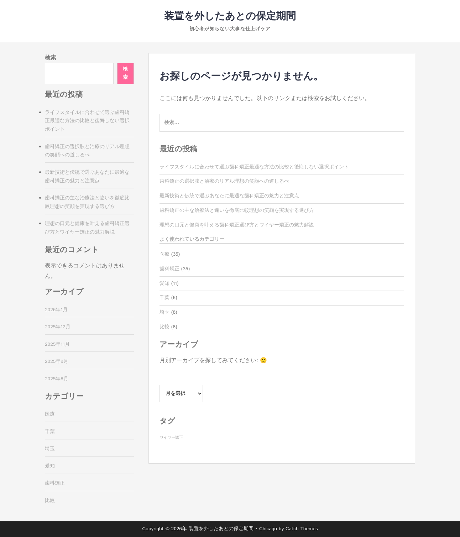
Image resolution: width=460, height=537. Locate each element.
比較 (164, 326)
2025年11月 (57, 344)
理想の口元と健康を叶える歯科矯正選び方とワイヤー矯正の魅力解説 (237, 225)
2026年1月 (56, 309)
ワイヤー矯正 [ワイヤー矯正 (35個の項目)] (171, 437)
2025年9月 (56, 361)
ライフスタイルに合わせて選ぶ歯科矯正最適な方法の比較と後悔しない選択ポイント (254, 167)
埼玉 (164, 312)
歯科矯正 (169, 268)
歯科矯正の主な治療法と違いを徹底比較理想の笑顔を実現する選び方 (237, 210)
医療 (164, 254)
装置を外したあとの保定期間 (230, 16)
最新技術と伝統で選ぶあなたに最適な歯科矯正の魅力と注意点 (229, 195)
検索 (50, 58)
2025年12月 (57, 326)
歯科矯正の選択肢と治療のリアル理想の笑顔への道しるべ (224, 181)
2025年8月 (56, 378)
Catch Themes (302, 528)
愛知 (164, 283)
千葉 (164, 297)
